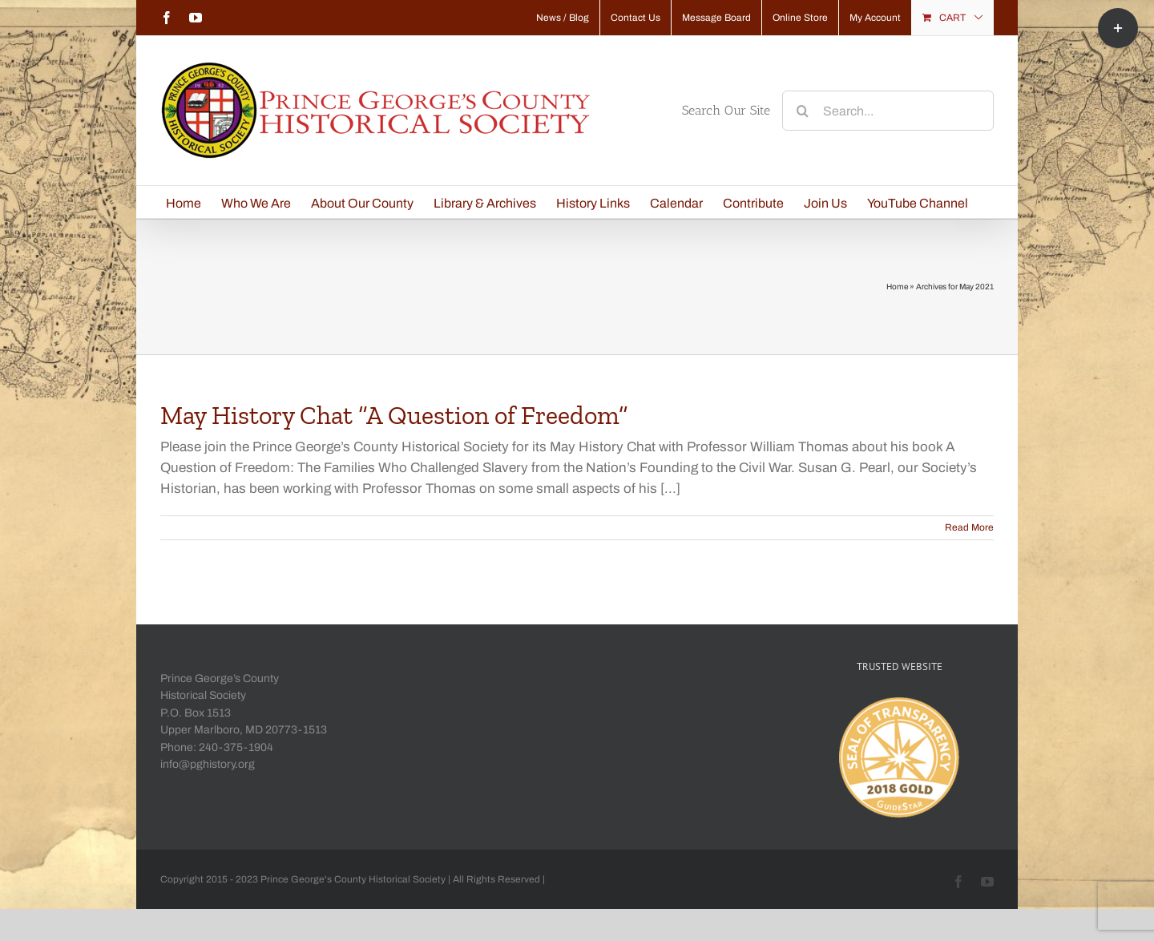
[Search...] (888, 111)
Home (897, 286)
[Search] (802, 111)
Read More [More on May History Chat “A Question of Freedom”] (969, 527)
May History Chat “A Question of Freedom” (394, 415)
